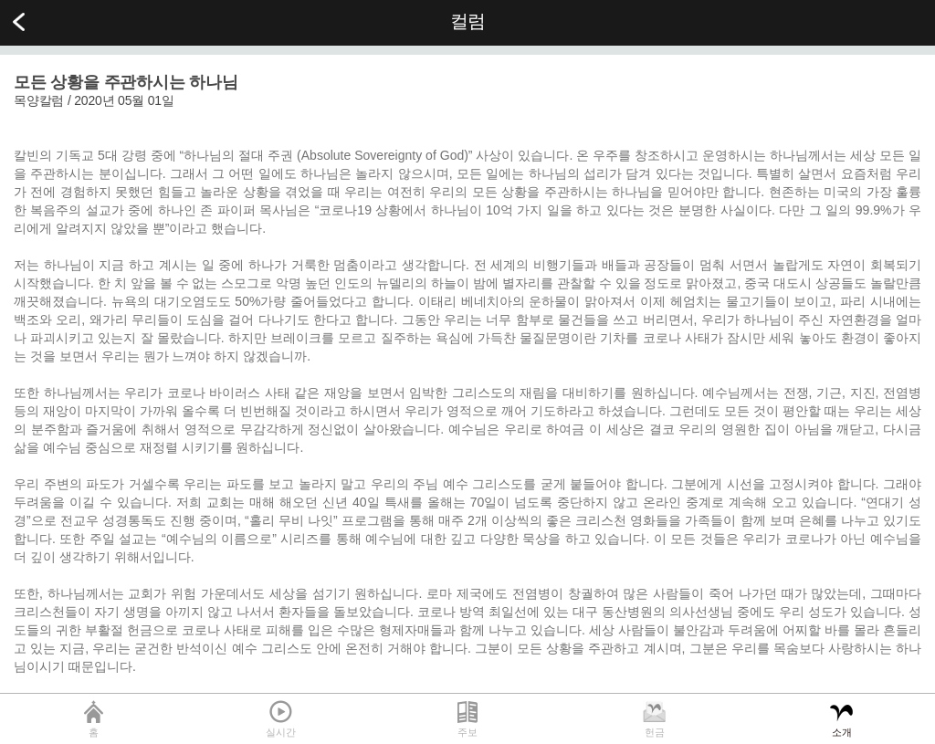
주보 (467, 732)
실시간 (280, 732)
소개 (842, 732)
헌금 (655, 732)
